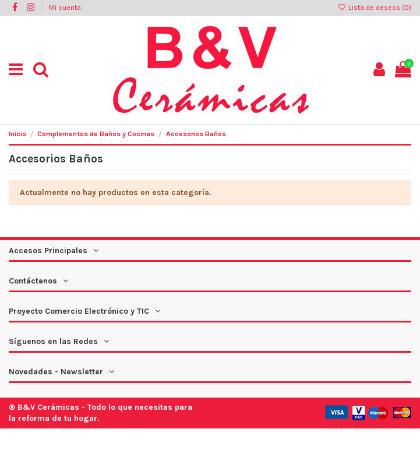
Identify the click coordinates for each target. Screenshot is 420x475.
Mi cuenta (65, 7)
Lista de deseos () (374, 7)
